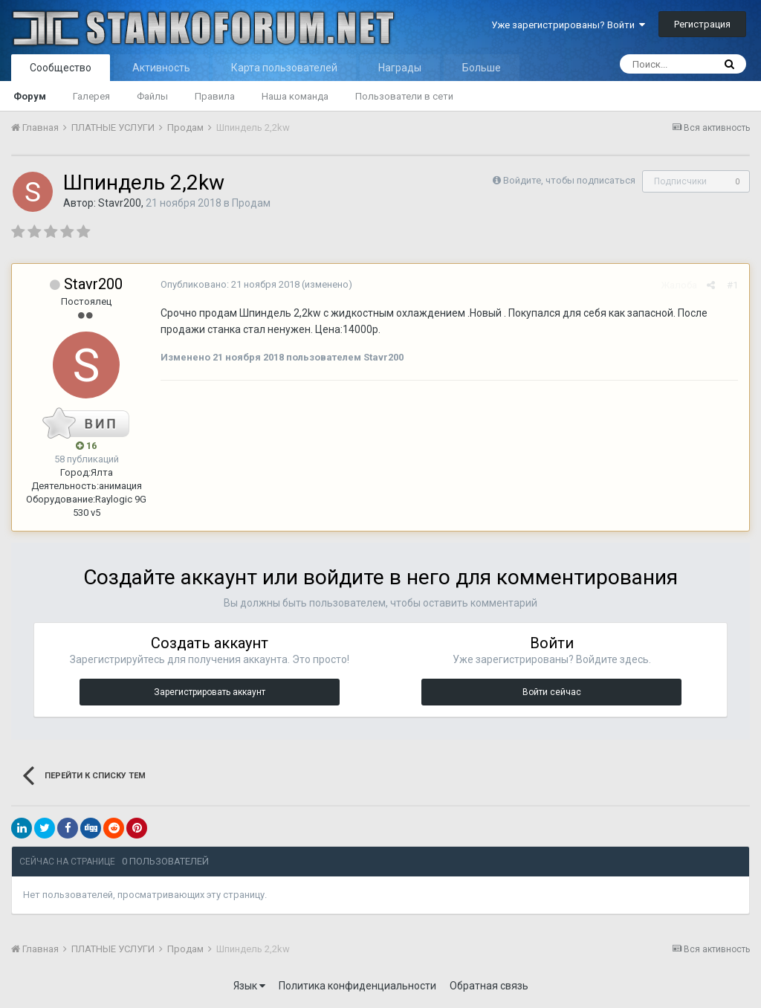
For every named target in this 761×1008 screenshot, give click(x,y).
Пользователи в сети (404, 96)
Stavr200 (119, 203)
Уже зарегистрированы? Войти (568, 24)
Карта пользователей (284, 68)
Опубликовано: (230, 284)
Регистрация (702, 24)
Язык (249, 986)
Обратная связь (489, 986)
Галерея (91, 96)
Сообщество (60, 68)
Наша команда (295, 96)
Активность (161, 68)
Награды (399, 68)
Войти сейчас (551, 692)
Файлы (152, 96)
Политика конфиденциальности (357, 986)
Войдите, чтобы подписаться (569, 180)
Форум (29, 96)
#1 (732, 285)
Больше (481, 68)
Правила (215, 96)
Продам (251, 203)
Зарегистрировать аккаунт (209, 692)
